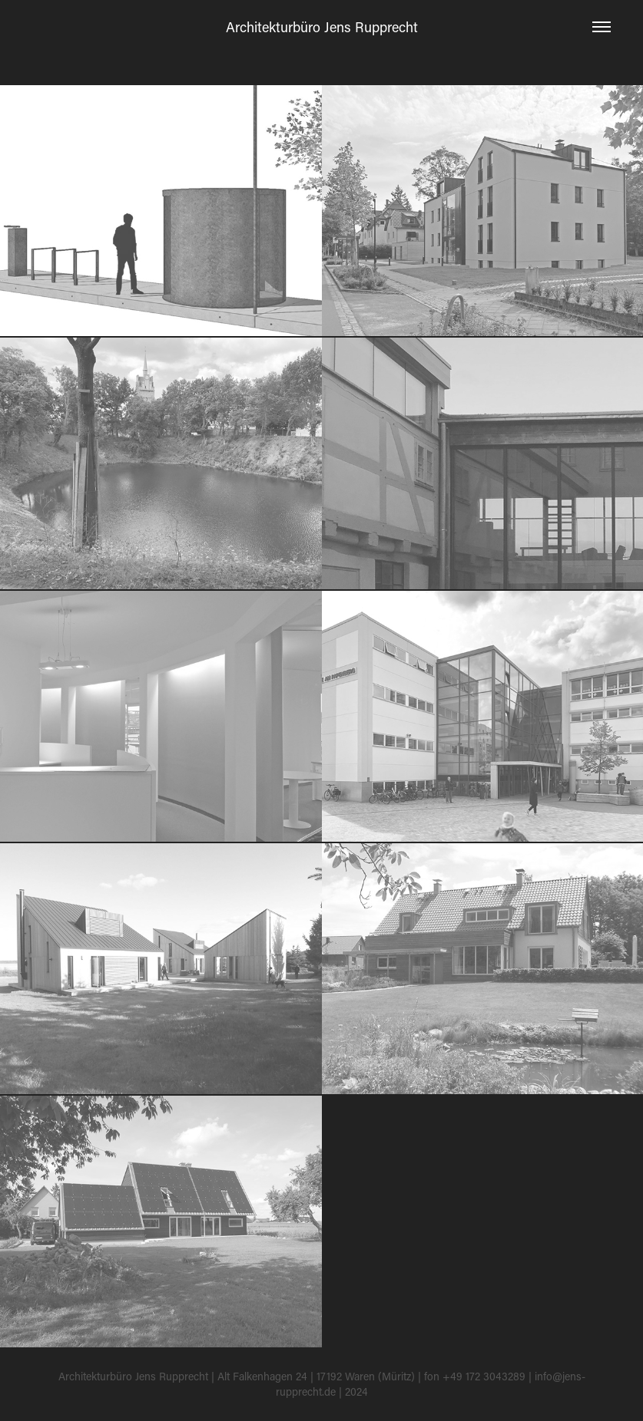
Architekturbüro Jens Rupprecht (322, 27)
